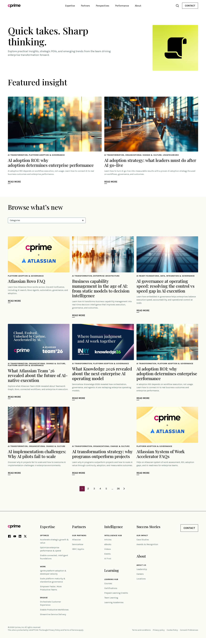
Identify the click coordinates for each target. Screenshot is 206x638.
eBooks (107, 544)
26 (118, 488)
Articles (108, 539)
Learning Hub (111, 579)
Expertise (47, 526)
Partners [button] (85, 5)
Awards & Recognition (147, 544)
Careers (140, 574)
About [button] (138, 5)
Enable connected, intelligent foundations (54, 557)
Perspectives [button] (102, 5)
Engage (44, 598)
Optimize (44, 535)
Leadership (142, 569)
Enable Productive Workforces (54, 609)
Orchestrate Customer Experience (50, 603)
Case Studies (143, 539)
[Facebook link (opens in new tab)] (9, 537)
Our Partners (79, 535)
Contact (190, 5)
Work (43, 567)
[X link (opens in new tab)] (25, 537)
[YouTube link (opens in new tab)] (14, 537)
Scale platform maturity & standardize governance (52, 580)
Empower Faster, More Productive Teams (50, 588)
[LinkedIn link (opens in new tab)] (20, 537)
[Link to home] (14, 6)
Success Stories (148, 526)
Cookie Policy (172, 630)
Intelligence (113, 526)
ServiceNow (77, 544)
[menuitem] (190, 6)
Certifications (110, 588)
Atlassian (76, 539)
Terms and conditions (141, 630)
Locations (141, 578)
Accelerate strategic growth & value (54, 541)
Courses (108, 583)
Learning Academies (113, 602)
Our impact (142, 535)
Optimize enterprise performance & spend (50, 549)
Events (107, 554)
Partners (79, 526)
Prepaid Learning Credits (116, 593)
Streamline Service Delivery (53, 614)
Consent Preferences (189, 630)
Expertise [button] (70, 5)
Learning (111, 570)
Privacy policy (159, 630)
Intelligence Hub (113, 535)
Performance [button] (122, 5)
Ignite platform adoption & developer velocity (53, 572)
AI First (107, 558)
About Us (141, 565)
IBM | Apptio (78, 549)
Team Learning (111, 597)
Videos (107, 549)
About (141, 556)
